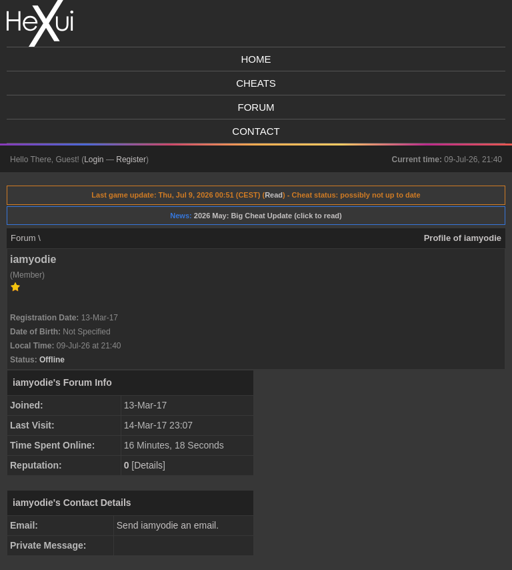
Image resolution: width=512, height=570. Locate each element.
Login (93, 159)
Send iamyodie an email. (168, 525)
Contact (255, 131)
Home (256, 59)
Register (131, 159)
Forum (256, 107)
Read (274, 195)
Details (148, 465)
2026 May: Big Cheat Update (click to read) (268, 216)
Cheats (256, 83)
